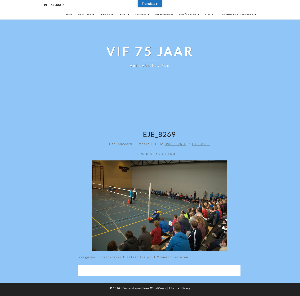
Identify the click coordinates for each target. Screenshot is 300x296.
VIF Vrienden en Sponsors (237, 14)
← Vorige (145, 154)
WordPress (158, 288)
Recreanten (162, 14)
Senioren (140, 14)
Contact (210, 14)
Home (69, 14)
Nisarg (185, 288)
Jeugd (122, 14)
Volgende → (170, 154)
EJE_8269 (201, 144)
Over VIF (105, 14)
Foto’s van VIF (187, 14)
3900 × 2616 (175, 144)
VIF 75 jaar (54, 4)
